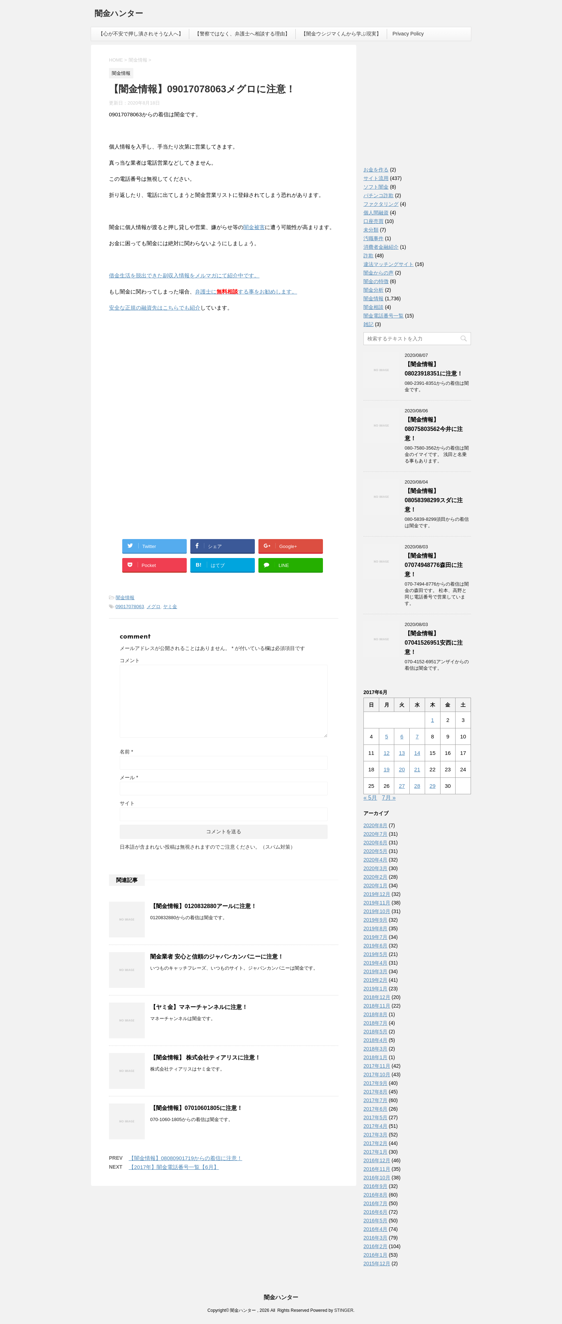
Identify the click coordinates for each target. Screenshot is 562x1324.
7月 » (389, 798)
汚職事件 (373, 238)
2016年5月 (375, 1220)
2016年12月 (376, 1160)
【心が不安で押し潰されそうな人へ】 (141, 34)
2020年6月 (375, 842)
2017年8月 (375, 1092)
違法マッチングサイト (388, 264)
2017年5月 (375, 1117)
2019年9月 (375, 920)
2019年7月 (375, 937)
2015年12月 (376, 1263)
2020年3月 (375, 868)
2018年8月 (375, 1014)
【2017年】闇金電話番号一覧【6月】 (174, 1167)
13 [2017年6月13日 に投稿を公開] (402, 753)
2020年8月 (375, 825)
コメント (130, 660)
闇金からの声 (378, 273)
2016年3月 (375, 1238)
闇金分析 (373, 290)
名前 (126, 752)
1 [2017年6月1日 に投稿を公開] (432, 720)
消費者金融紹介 (381, 247)
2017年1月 (375, 1152)
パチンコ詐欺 (378, 195)
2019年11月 (376, 903)
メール (129, 777)
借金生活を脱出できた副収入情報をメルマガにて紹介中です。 (184, 275)
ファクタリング (381, 204)
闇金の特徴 (376, 281)
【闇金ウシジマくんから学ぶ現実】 (341, 34)
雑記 (368, 324)
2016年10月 (376, 1177)
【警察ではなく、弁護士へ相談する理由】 (242, 34)
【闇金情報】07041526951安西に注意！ (434, 642)
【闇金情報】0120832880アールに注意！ (203, 906)
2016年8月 (375, 1195)
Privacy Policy (408, 34)
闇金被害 (254, 227)
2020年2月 (375, 877)
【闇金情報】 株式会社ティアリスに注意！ (205, 1057)
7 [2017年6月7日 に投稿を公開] (417, 736)
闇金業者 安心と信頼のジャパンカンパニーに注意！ (217, 957)
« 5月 (370, 798)
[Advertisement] (162, 364)
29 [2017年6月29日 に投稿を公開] (432, 786)
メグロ (154, 606)
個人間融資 (376, 212)
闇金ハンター (119, 14)
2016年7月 (375, 1203)
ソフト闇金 (376, 187)
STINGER (343, 1310)
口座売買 (373, 221)
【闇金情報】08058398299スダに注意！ (434, 500)
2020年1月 (375, 885)
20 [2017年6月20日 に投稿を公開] (402, 769)
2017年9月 (375, 1083)
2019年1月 (375, 988)
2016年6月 (375, 1212)
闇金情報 (125, 597)
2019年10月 (376, 911)
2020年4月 (375, 860)
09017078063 (129, 606)
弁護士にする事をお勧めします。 (246, 291)
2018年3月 (375, 1049)
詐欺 (368, 255)
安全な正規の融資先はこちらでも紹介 (154, 308)
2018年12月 (376, 997)
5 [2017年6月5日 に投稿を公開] (386, 736)
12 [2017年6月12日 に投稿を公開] (387, 753)
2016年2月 (375, 1246)
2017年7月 (375, 1100)
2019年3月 (375, 971)
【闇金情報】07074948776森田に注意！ (434, 565)
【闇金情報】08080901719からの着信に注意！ (185, 1158)
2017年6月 (375, 1109)
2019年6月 (375, 946)
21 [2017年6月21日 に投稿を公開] (417, 769)
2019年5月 (375, 954)
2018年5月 (375, 1031)
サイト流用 (376, 178)
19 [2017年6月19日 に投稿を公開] (387, 769)
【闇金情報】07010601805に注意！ (196, 1108)
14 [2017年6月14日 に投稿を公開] (417, 753)
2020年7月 (375, 834)
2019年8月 (375, 928)
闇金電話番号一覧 (383, 316)
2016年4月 (375, 1229)
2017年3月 (375, 1135)
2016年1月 (375, 1255)
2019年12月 (376, 894)
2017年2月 (375, 1143)
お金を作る (376, 170)
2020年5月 (375, 851)
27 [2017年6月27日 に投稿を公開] (402, 786)
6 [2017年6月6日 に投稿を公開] (401, 736)
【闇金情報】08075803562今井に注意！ (434, 429)
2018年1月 (375, 1057)
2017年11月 (376, 1066)
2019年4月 (375, 963)
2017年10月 (376, 1074)
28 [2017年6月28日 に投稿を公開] (417, 786)
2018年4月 (375, 1040)
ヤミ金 (170, 606)
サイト (127, 803)
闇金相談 (373, 307)
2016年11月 (376, 1169)
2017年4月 (375, 1126)
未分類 (370, 230)
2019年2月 (375, 980)
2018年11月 (376, 1006)
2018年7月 (375, 1023)
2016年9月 (375, 1186)
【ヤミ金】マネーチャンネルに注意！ (199, 1007)
